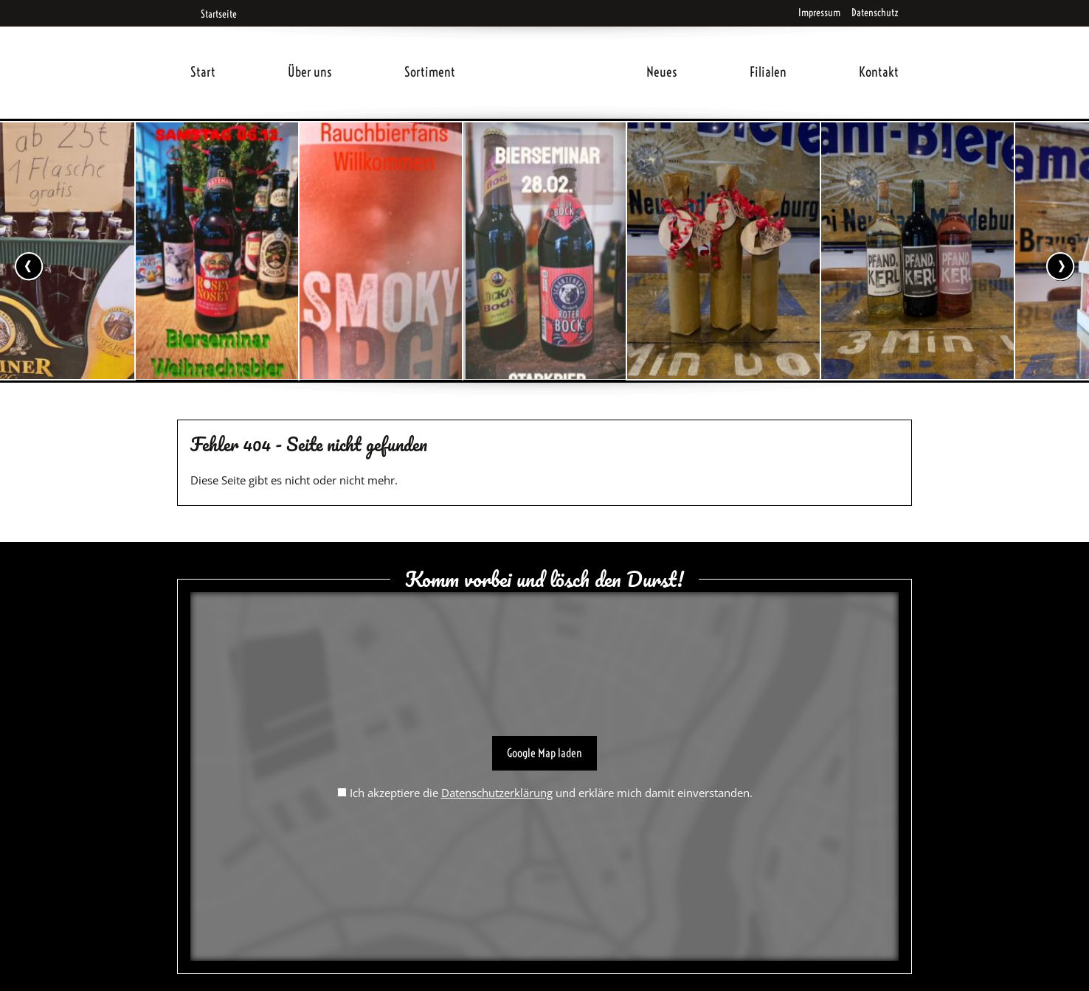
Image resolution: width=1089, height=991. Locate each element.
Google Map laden (544, 752)
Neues (661, 71)
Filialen (768, 71)
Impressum (819, 12)
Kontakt (879, 71)
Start (202, 71)
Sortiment (429, 71)
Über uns (310, 71)
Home (551, 54)
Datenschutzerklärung (497, 792)
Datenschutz (875, 12)
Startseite (213, 14)
